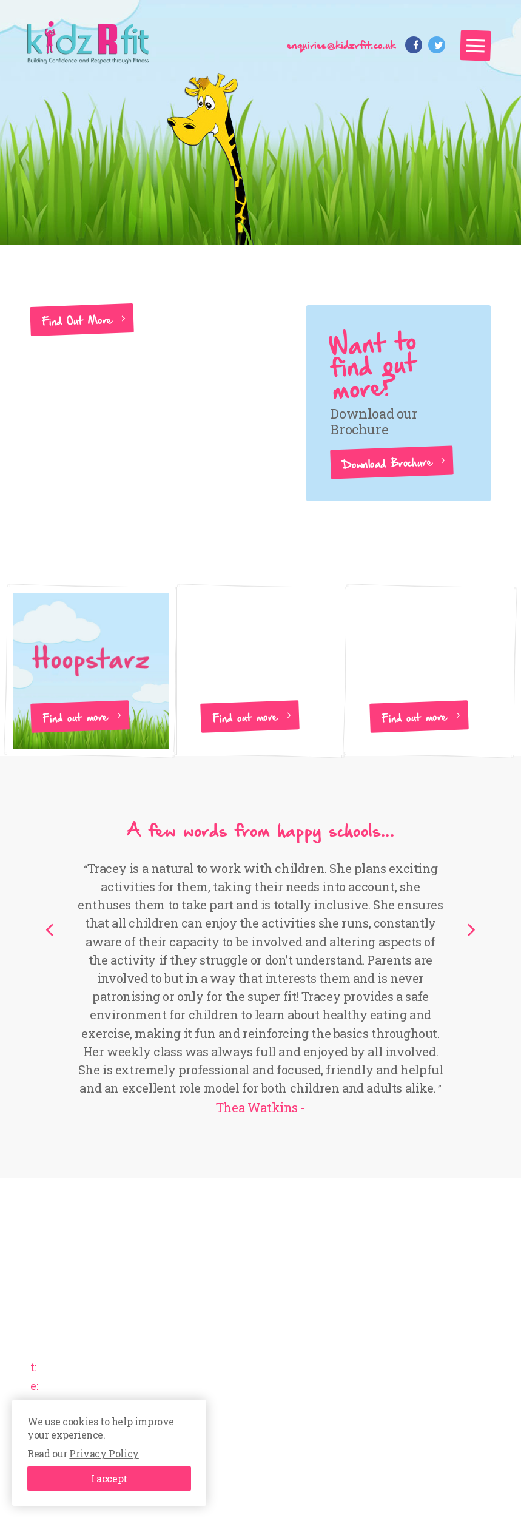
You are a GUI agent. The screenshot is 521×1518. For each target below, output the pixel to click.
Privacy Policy (103, 1453)
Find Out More (77, 319)
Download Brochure (387, 463)
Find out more (76, 716)
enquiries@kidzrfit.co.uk (341, 44)
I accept (109, 1478)
